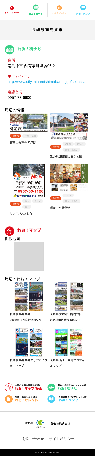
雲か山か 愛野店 (60, 207)
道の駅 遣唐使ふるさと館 (66, 156)
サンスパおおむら (21, 213)
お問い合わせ (33, 439)
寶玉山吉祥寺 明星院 (23, 142)
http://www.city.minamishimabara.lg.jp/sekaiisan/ (48, 82)
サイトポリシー (62, 439)
